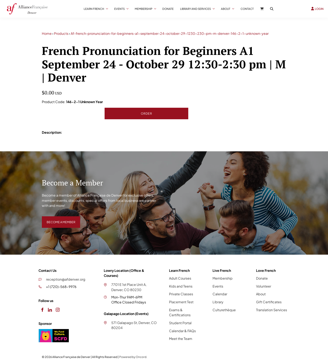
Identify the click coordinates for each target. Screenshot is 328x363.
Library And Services (195, 8)
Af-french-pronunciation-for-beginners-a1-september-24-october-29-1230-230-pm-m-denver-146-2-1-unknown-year (170, 33)
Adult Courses (180, 278)
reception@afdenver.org (65, 279)
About (225, 8)
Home (47, 33)
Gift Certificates (269, 302)
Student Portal (180, 323)
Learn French (94, 8)
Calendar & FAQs (182, 331)
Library (218, 302)
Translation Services (271, 310)
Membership (143, 8)
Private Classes (181, 294)
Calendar (220, 294)
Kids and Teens (180, 286)
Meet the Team (180, 338)
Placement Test (181, 302)
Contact (247, 8)
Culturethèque (224, 310)
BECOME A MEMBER (58, 219)
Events (119, 8)
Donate (168, 8)
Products (61, 33)
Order (146, 113)
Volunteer (263, 286)
